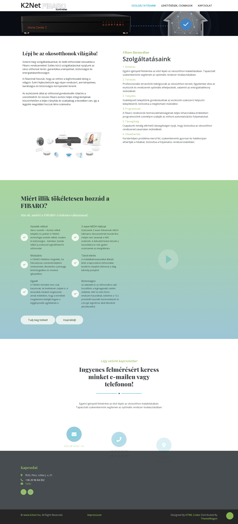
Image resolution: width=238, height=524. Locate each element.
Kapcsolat (205, 5)
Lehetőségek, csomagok (177, 5)
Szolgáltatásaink (143, 5)
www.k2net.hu (32, 515)
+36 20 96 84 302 (32, 480)
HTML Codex (192, 515)
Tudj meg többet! (38, 320)
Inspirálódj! (69, 320)
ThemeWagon (209, 518)
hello (28, 483)
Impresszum (94, 515)
